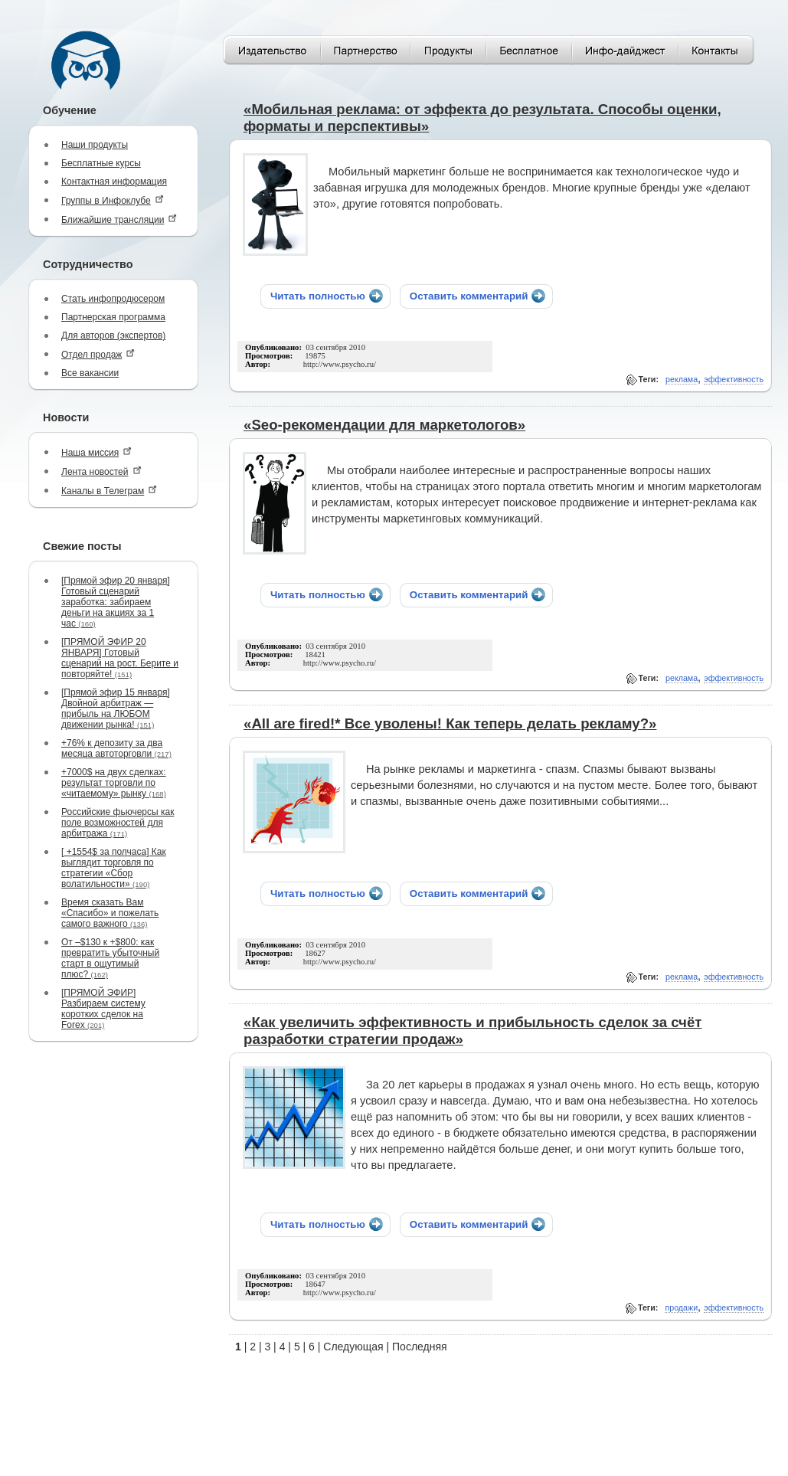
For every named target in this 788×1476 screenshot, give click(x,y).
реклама (681, 379)
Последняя (419, 1346)
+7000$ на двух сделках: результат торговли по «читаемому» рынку (113, 783)
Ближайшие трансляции (119, 219)
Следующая (353, 1346)
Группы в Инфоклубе (112, 200)
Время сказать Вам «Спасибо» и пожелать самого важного (110, 913)
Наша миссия (96, 452)
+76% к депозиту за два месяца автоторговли (116, 748)
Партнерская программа (113, 317)
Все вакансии (90, 373)
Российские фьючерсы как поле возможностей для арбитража (117, 823)
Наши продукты (94, 144)
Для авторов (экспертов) (113, 335)
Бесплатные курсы (101, 163)
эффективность (733, 379)
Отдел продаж (98, 354)
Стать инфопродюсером (113, 298)
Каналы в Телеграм (109, 490)
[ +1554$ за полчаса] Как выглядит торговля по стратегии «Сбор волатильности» (113, 867)
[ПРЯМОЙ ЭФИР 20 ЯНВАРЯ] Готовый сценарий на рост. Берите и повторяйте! (119, 658)
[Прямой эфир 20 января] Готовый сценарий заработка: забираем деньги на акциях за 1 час (115, 602)
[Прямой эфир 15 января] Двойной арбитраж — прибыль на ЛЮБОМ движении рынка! (115, 708)
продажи (681, 1307)
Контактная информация (114, 181)
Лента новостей (101, 471)
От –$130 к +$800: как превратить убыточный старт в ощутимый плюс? (110, 958)
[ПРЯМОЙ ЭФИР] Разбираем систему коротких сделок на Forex (103, 1008)
